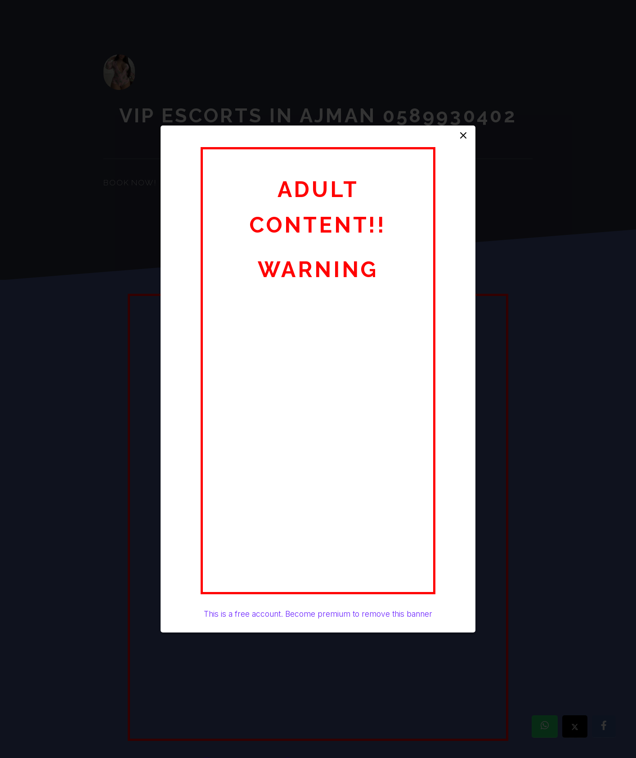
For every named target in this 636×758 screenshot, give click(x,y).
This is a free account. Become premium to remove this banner (318, 614)
